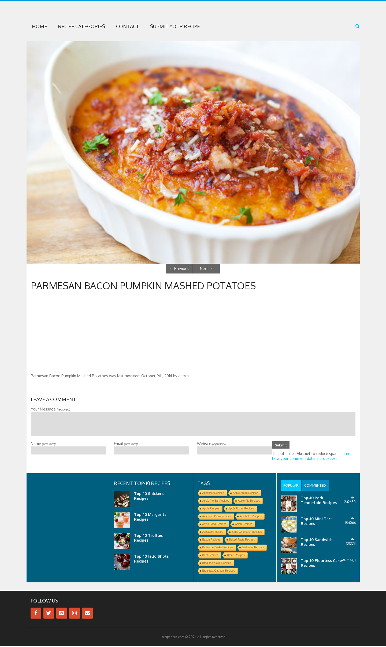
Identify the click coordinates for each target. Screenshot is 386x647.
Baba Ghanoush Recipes (247, 532)
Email (126, 443)
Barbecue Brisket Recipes (217, 548)
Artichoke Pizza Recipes (216, 517)
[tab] (292, 486)
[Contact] (87, 613)
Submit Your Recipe (175, 26)
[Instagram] (74, 613)
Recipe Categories (81, 26)
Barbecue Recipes (253, 548)
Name (43, 443)
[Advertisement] (193, 333)
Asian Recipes (243, 524)
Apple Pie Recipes (249, 501)
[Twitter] (48, 613)
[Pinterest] (61, 613)
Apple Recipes (211, 509)
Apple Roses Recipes (241, 509)
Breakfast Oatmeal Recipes (218, 571)
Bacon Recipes (211, 540)
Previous (179, 268)
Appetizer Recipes (213, 493)
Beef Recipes (210, 555)
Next (206, 268)
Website (211, 443)
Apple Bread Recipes (245, 493)
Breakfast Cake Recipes (216, 563)
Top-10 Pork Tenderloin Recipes (319, 501)
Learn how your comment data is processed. (311, 456)
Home (39, 26)
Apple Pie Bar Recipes (215, 501)
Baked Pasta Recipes (242, 540)
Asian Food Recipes (214, 524)
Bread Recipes (236, 555)
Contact (127, 26)
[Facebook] (36, 613)
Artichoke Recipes (251, 517)
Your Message (50, 409)
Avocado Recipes (212, 532)
